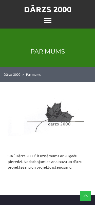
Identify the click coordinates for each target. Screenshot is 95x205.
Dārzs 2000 (47, 9)
